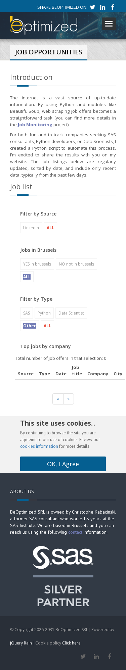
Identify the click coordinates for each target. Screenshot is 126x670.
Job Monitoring (35, 125)
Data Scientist (71, 313)
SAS (26, 313)
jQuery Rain (21, 643)
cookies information (39, 446)
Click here (71, 643)
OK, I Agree (63, 464)
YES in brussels (37, 264)
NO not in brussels (76, 264)
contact (75, 532)
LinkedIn (31, 228)
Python (44, 313)
